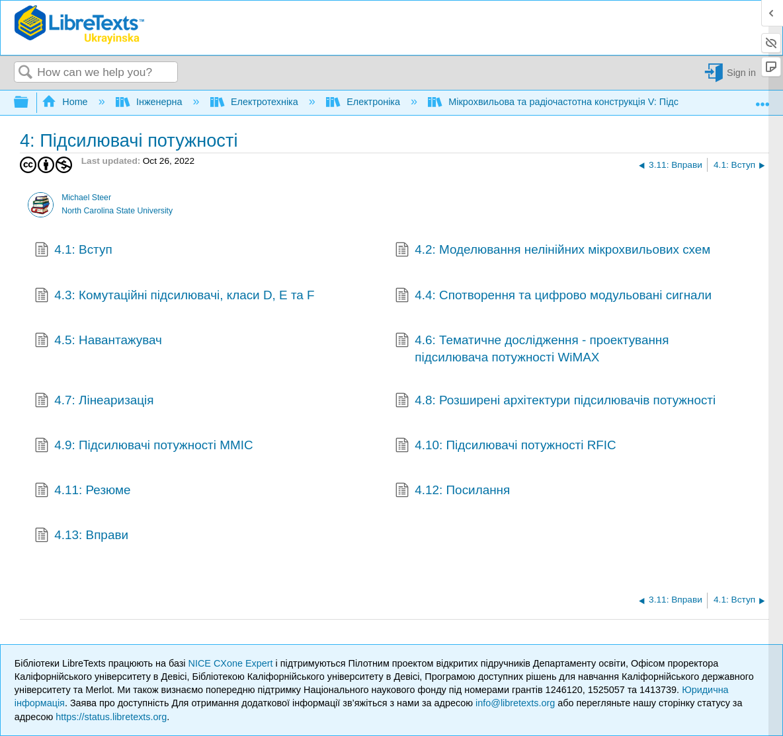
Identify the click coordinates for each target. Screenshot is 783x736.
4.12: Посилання (453, 491)
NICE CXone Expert (232, 663)
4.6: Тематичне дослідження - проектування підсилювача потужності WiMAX (532, 349)
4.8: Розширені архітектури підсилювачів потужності (555, 402)
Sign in (741, 72)
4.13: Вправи (81, 536)
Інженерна (150, 101)
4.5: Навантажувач (98, 341)
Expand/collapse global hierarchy (29, 102)
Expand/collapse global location (762, 99)
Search (26, 73)
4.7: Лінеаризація (94, 402)
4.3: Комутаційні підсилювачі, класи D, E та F (174, 297)
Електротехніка (255, 101)
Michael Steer (86, 197)
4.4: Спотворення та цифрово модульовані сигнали (553, 297)
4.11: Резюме (82, 491)
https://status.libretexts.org (111, 717)
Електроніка (364, 101)
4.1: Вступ (73, 251)
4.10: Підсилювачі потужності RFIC (505, 447)
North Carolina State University (117, 210)
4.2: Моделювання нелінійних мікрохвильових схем (553, 251)
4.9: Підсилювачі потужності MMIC (143, 447)
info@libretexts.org (515, 703)
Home (66, 101)
